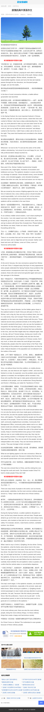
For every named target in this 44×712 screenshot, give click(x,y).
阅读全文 (23, 14)
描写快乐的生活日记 (28, 684)
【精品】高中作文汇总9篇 (13, 698)
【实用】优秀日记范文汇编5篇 (31, 692)
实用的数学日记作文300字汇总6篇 (12, 690)
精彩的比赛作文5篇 (7, 682)
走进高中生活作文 (37, 698)
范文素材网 (20, 709)
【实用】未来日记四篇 (8, 692)
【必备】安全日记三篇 (29, 687)
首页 (9, 6)
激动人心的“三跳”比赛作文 (9, 679)
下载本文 (29, 14)
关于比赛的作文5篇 (28, 682)
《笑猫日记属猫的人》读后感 (10, 684)
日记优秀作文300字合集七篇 (31, 690)
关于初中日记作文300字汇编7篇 (32, 679)
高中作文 (16, 6)
